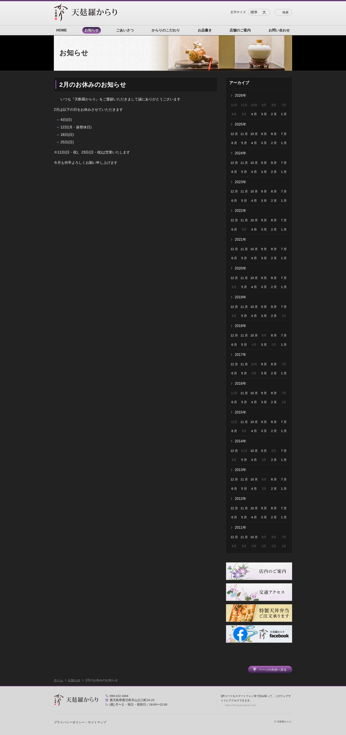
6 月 (234, 143)
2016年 (240, 383)
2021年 (240, 239)
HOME (61, 30)
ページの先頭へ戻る (273, 669)
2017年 (240, 354)
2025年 (240, 124)
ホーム (58, 680)
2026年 (240, 95)
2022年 (240, 210)
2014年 (240, 441)
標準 (254, 12)
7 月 (284, 134)
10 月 (254, 134)
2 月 (274, 114)
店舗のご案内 (240, 30)
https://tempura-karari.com (240, 705)
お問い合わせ (279, 30)
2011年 (240, 527)
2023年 (240, 182)
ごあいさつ (125, 30)
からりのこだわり (166, 30)
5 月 (244, 143)
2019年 (240, 297)
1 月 (284, 114)
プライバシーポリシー (69, 722)
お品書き (205, 30)
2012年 (240, 498)
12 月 (234, 134)
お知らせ (92, 30)
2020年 (240, 268)
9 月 (264, 134)
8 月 (274, 134)
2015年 (240, 412)
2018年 (240, 326)
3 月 (264, 114)
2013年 (240, 470)
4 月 (254, 114)
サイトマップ (97, 722)
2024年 (240, 153)
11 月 (244, 134)
